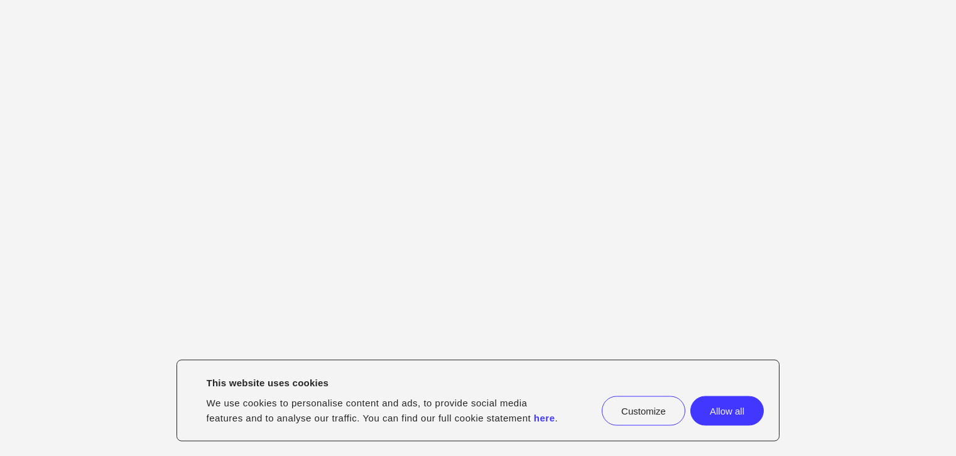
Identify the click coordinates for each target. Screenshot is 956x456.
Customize (643, 410)
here (544, 417)
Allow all (727, 410)
